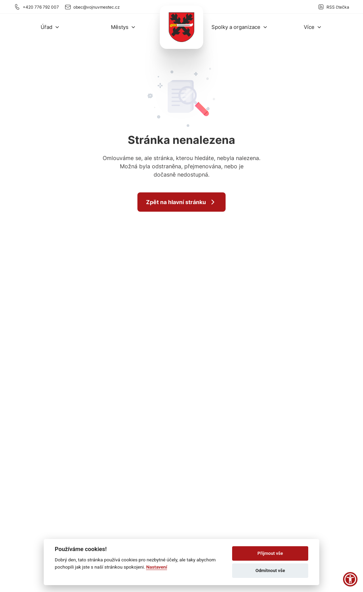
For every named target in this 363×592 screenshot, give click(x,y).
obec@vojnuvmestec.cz (92, 6)
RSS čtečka (333, 6)
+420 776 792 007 (36, 6)
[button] (50, 27)
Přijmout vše (270, 553)
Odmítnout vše (270, 570)
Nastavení (156, 567)
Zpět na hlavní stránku (181, 202)
